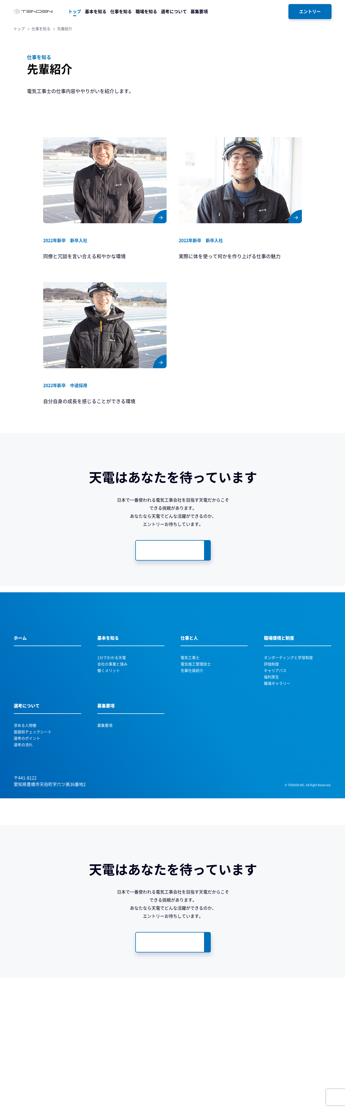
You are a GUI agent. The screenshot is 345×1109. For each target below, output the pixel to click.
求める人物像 (25, 788)
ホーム (20, 700)
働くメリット (108, 733)
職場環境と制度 (279, 700)
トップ (19, 29)
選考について (27, 768)
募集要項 (106, 768)
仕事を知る (41, 29)
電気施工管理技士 (196, 726)
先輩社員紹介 (192, 733)
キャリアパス (275, 733)
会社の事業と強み (112, 726)
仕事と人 (189, 700)
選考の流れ (23, 807)
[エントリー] (310, 11)
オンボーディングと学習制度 (288, 720)
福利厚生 (271, 739)
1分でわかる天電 (111, 720)
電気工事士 (190, 720)
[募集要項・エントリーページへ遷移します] (173, 550)
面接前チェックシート (32, 794)
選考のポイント (27, 801)
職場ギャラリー (277, 746)
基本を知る (108, 700)
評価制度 (271, 726)
